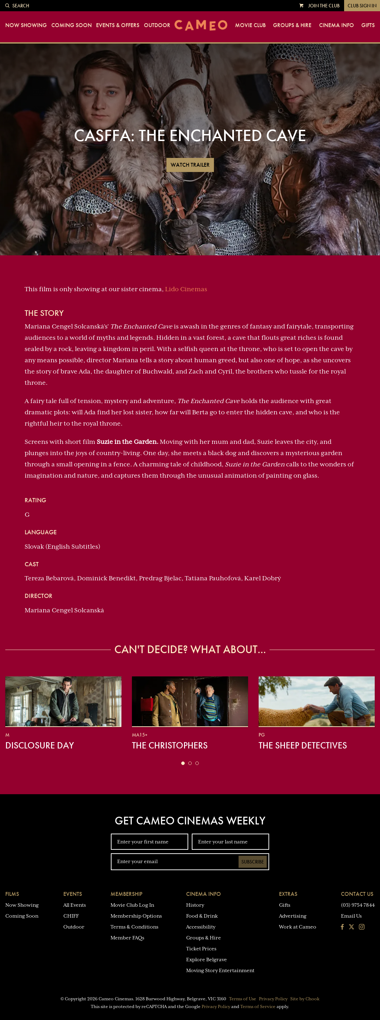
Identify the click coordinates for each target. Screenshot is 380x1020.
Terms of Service (258, 1006)
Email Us (351, 916)
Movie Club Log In (132, 905)
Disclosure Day (39, 745)
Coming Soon (71, 25)
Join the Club (324, 5)
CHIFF (71, 916)
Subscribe (252, 862)
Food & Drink (202, 916)
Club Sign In (362, 5)
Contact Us (357, 894)
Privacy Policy (273, 998)
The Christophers (170, 745)
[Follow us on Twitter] (351, 927)
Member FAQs (127, 938)
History (195, 905)
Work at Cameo (297, 927)
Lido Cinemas (186, 289)
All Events (74, 905)
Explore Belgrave (206, 959)
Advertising (292, 916)
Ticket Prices (201, 948)
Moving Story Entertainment (220, 970)
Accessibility (200, 927)
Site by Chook (304, 998)
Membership (126, 894)
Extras (288, 894)
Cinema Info (336, 25)
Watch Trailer (190, 164)
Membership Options (136, 916)
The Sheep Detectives (303, 745)
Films (12, 894)
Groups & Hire (292, 25)
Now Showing (26, 25)
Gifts (368, 25)
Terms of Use (242, 998)
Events (72, 894)
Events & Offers (117, 25)
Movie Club (250, 25)
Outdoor (157, 25)
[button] (183, 763)
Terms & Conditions (134, 927)
